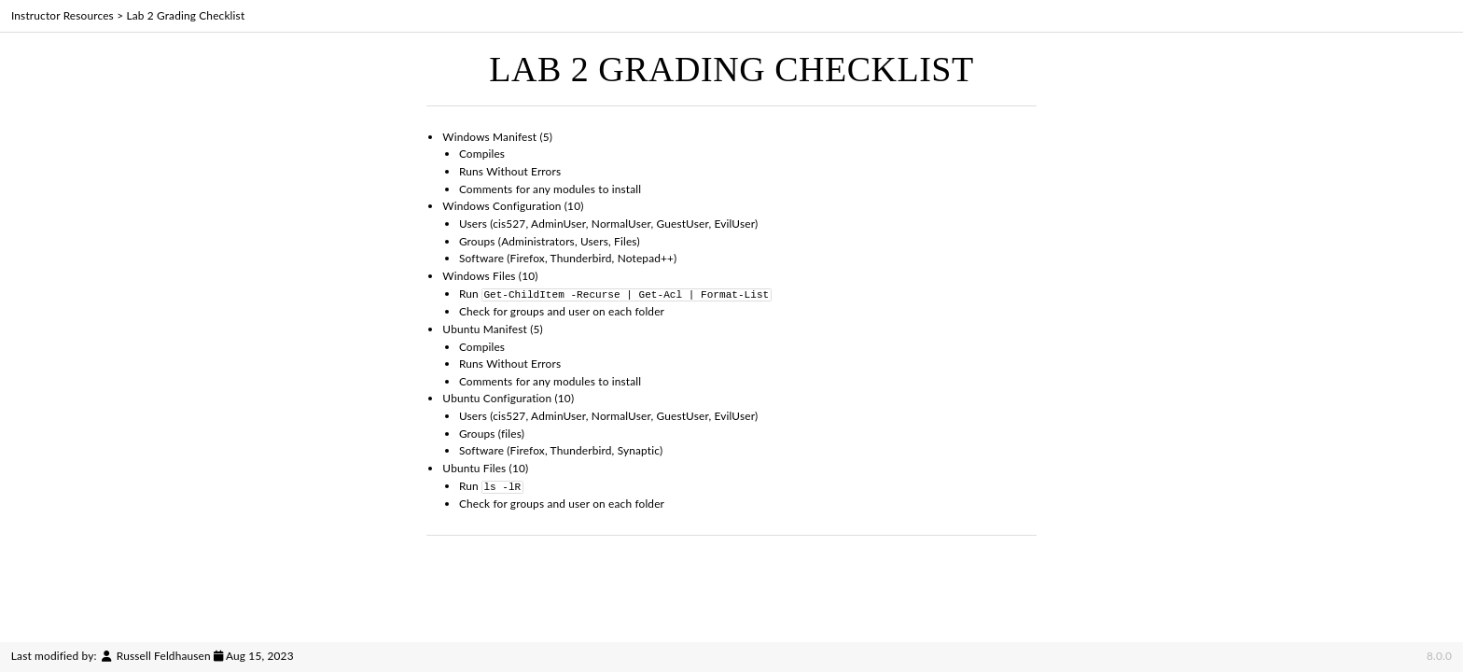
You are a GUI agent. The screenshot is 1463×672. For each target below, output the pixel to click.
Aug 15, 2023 (260, 656)
